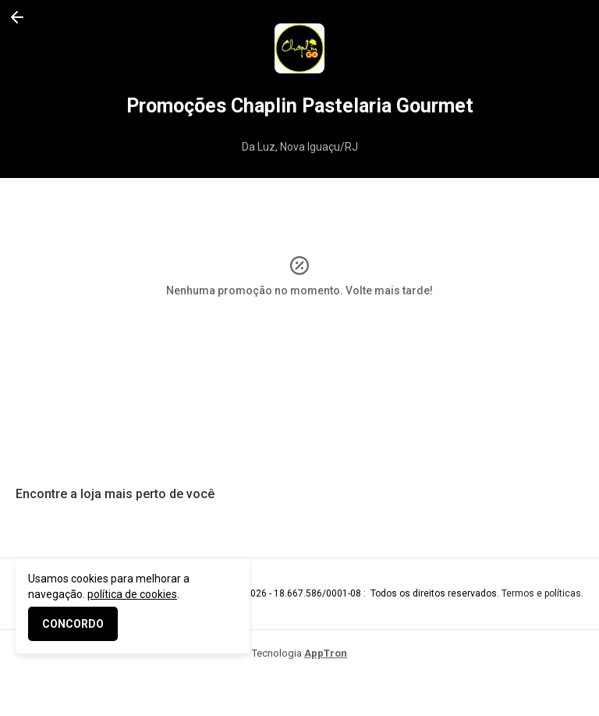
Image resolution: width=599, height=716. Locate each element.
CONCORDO (73, 624)
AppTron (325, 653)
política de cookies (132, 594)
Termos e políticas (541, 593)
